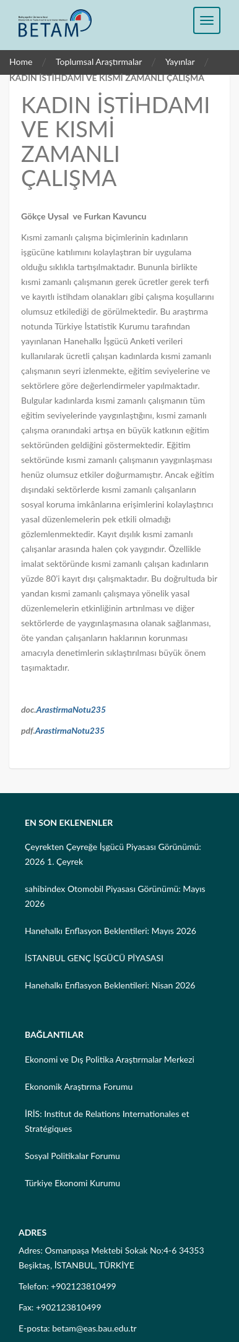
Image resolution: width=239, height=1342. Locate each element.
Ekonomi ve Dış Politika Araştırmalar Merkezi (109, 1059)
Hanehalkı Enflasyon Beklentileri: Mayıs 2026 (110, 930)
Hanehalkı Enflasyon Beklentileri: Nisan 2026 (110, 985)
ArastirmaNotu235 (71, 709)
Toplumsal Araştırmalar (99, 61)
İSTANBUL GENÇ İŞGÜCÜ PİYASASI (94, 958)
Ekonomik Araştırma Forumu (79, 1086)
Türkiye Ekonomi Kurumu (72, 1183)
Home (20, 61)
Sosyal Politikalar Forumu (72, 1155)
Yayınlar (180, 61)
